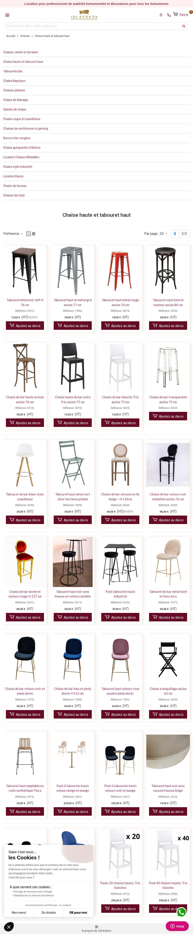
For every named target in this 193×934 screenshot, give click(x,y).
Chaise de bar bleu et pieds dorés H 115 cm (72, 691)
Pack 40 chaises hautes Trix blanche (168, 885)
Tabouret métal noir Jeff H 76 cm (25, 302)
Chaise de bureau (14, 185)
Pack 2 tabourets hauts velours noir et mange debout (120, 790)
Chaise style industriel (17, 166)
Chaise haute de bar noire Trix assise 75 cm (72, 399)
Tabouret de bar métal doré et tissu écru (168, 594)
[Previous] (174, 234)
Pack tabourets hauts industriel (120, 594)
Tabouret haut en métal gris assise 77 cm (72, 302)
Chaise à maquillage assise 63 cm (168, 691)
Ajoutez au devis (25, 325)
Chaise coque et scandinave (21, 119)
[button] (9, 927)
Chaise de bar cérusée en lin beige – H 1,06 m (120, 496)
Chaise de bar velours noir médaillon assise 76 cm (168, 496)
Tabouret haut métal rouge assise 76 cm (120, 302)
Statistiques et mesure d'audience (34, 895)
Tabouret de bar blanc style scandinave (25, 496)
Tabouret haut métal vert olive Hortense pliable (72, 496)
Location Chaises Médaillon (21, 157)
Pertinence (13, 234)
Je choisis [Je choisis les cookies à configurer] (48, 912)
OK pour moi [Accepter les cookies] (78, 912)
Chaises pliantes (14, 90)
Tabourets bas (12, 71)
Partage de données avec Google (33, 891)
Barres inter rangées (16, 138)
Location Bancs (13, 176)
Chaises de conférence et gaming (25, 128)
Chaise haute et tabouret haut (23, 61)
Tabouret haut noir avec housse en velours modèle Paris (73, 596)
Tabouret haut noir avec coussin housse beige (168, 788)
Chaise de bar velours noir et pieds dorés (25, 691)
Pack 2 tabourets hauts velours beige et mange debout (72, 790)
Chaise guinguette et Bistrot (21, 147)
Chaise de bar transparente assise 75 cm (168, 399)
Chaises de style (14, 195)
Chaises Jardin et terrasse (20, 52)
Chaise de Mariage (15, 100)
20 (164, 234)
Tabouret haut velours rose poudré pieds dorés (120, 691)
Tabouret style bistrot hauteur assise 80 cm (168, 302)
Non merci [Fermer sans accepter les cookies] (19, 912)
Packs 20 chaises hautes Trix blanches (120, 885)
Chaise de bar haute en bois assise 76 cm (25, 399)
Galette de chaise (14, 109)
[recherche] (184, 26)
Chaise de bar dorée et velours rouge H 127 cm (25, 594)
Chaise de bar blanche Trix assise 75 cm (120, 399)
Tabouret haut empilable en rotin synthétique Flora (25, 788)
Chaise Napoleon (14, 80)
